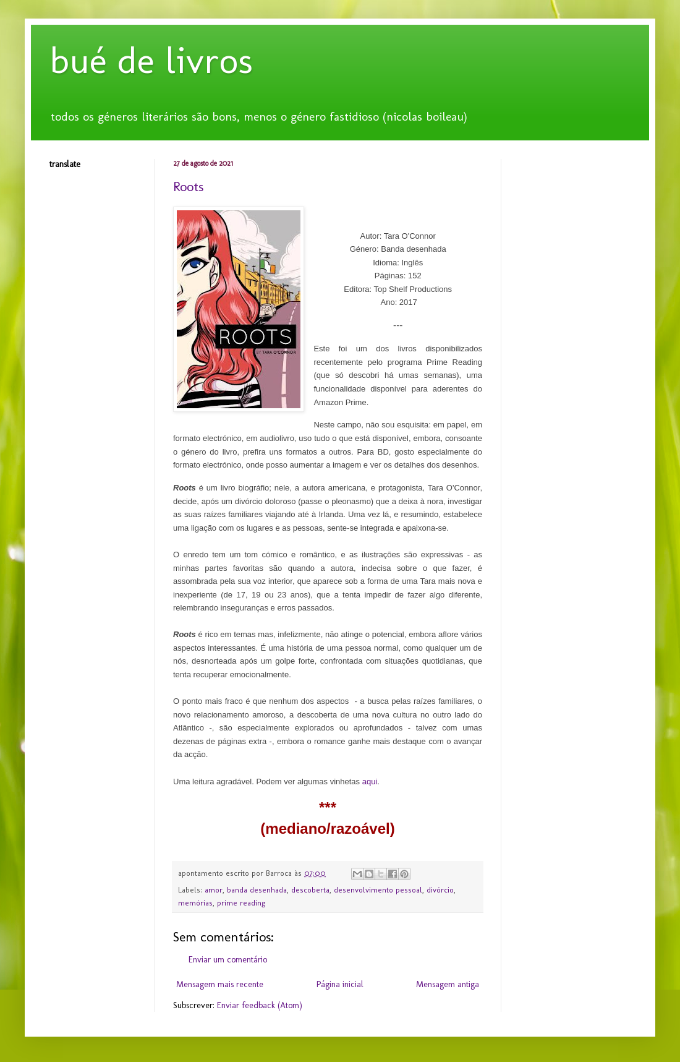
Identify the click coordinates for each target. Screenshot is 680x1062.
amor (214, 889)
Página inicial (340, 984)
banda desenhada (257, 889)
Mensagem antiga (447, 984)
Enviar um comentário (228, 959)
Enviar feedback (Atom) (259, 1005)
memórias (195, 902)
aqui (370, 781)
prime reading (241, 902)
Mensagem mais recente (219, 984)
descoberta (310, 889)
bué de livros (151, 60)
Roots (188, 186)
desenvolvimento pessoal (378, 889)
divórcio (440, 889)
